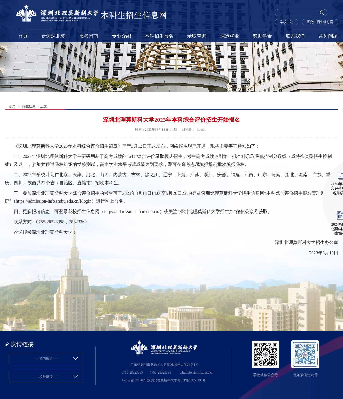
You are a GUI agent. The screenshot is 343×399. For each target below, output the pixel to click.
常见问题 (328, 36)
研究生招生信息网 (320, 22)
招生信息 (28, 106)
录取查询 (196, 36)
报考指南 (88, 36)
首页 (23, 36)
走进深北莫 (53, 36)
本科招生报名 (159, 36)
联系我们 (295, 36)
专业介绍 (121, 36)
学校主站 (286, 22)
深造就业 (229, 36)
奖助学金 (262, 36)
